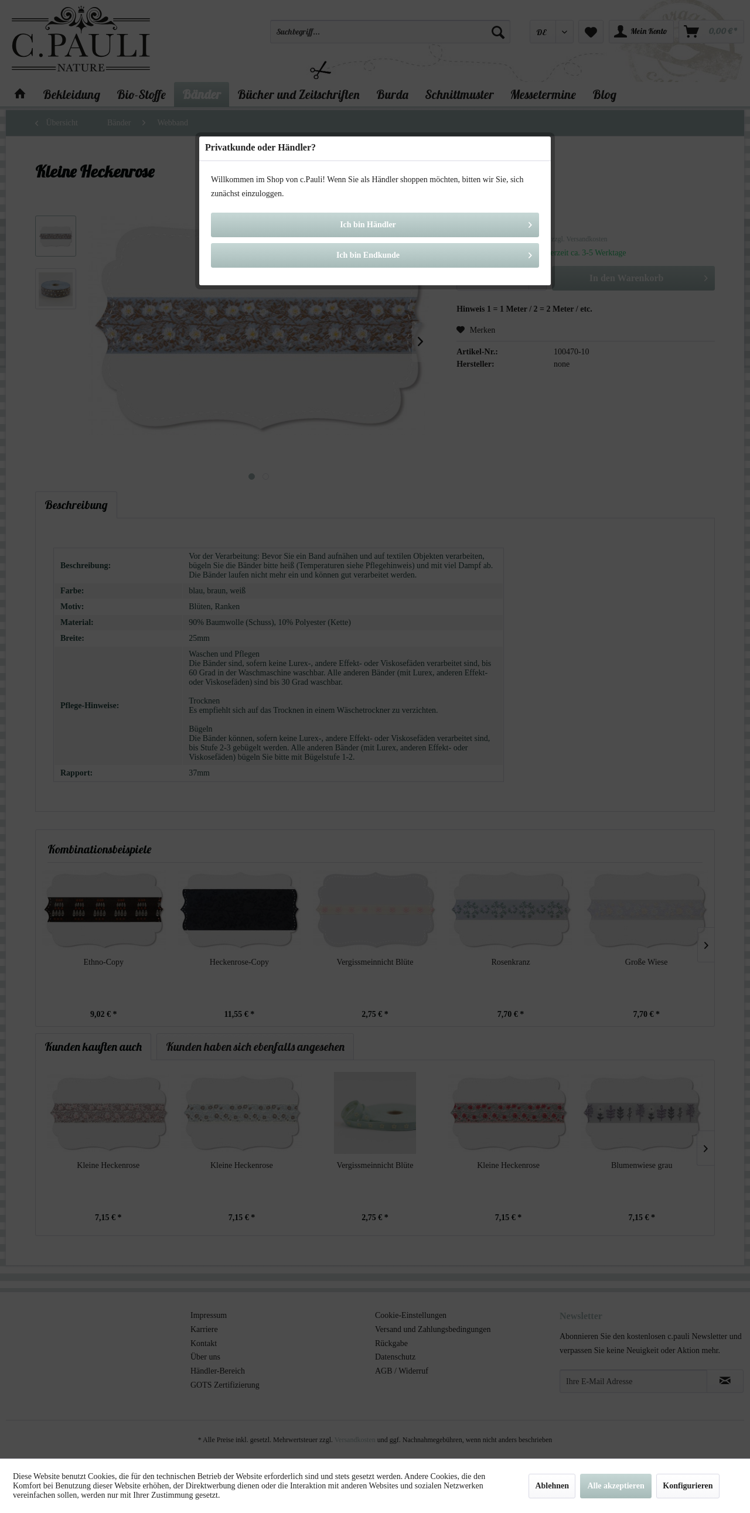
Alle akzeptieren (615, 1485)
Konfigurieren (687, 1485)
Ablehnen (552, 1485)
